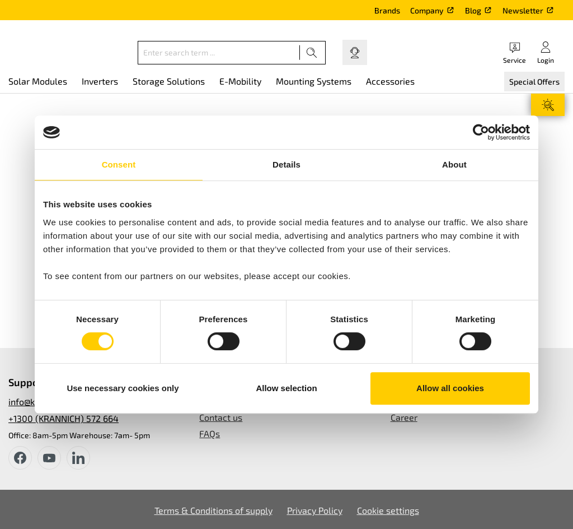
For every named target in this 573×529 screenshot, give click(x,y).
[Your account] (546, 52)
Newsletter (522, 10)
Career (404, 417)
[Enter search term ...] (218, 52)
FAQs (209, 433)
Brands (387, 10)
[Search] (312, 52)
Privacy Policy (314, 510)
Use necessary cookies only (123, 388)
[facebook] (20, 458)
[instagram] (78, 458)
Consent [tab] (119, 164)
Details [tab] (286, 164)
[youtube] (49, 458)
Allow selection (286, 388)
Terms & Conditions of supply (213, 510)
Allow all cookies (450, 388)
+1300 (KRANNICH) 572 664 (63, 418)
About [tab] (454, 164)
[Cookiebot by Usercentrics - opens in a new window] (481, 132)
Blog (473, 10)
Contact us (220, 417)
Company (427, 10)
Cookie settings (388, 510)
